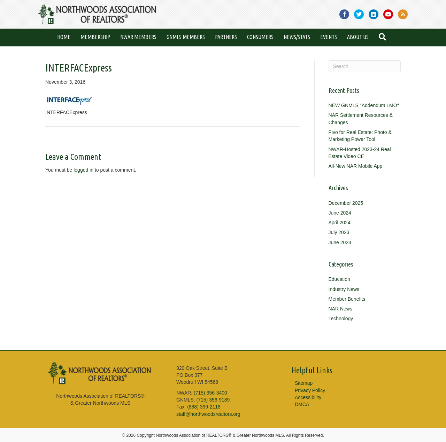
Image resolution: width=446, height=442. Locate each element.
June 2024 (340, 213)
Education (339, 279)
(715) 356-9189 (213, 400)
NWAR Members (138, 37)
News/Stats (297, 37)
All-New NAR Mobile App (356, 166)
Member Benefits (347, 299)
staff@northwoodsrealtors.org (208, 414)
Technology (341, 318)
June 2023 (340, 242)
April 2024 (340, 222)
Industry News (344, 289)
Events (328, 37)
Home (63, 37)
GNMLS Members (186, 37)
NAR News (340, 309)
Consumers (260, 37)
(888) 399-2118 (204, 407)
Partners (226, 37)
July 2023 (339, 232)
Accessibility (308, 397)
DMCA (302, 404)
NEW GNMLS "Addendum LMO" (364, 105)
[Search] (365, 66)
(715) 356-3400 (210, 393)
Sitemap (304, 383)
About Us (358, 37)
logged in (83, 170)
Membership (95, 37)
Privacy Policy (310, 390)
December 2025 (346, 203)
